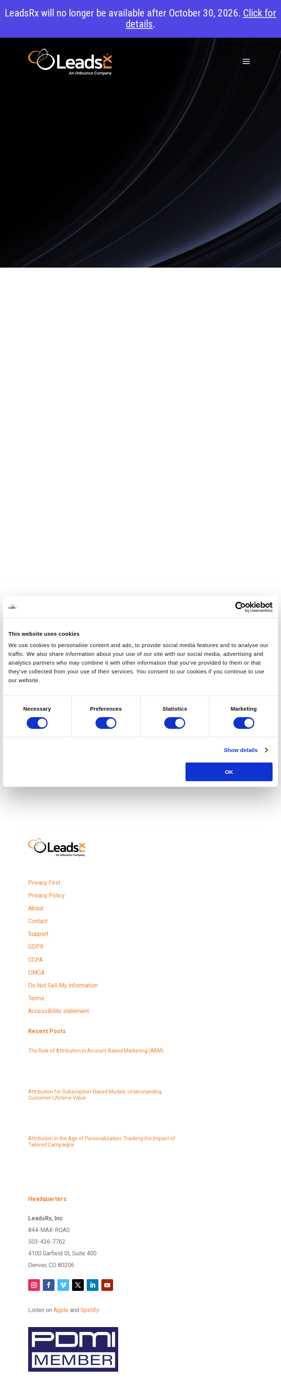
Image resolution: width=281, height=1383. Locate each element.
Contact (38, 921)
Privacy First (44, 882)
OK (229, 772)
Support (38, 933)
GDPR (36, 946)
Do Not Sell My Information (63, 985)
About (35, 908)
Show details (241, 750)
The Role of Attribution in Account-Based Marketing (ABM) (96, 1051)
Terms (36, 998)
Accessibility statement (58, 1011)
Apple (60, 1310)
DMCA (36, 972)
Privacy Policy (46, 895)
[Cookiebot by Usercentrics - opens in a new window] (241, 606)
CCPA (35, 959)
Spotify (89, 1310)
